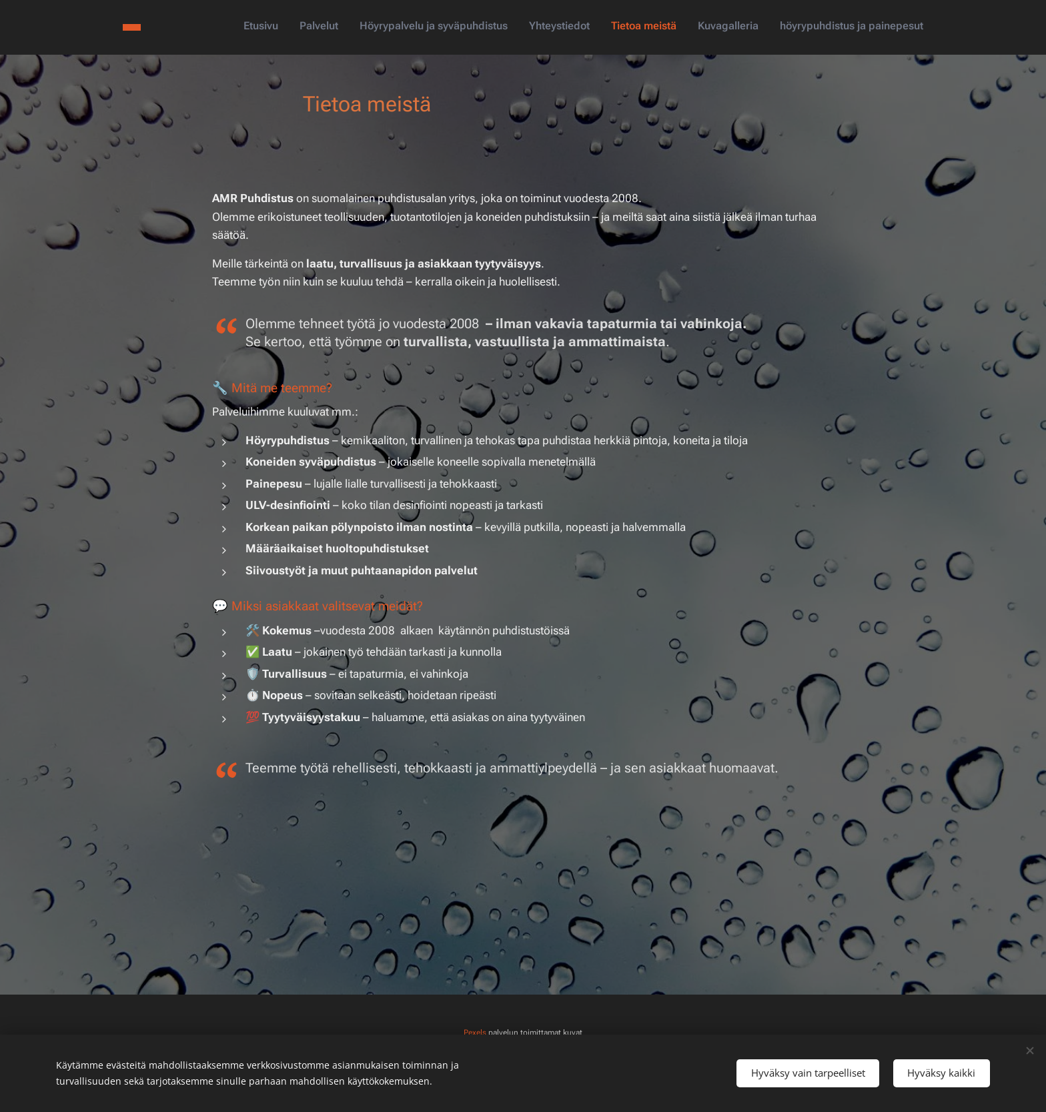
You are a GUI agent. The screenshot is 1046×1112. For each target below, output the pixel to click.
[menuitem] (799, 27)
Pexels (475, 1032)
